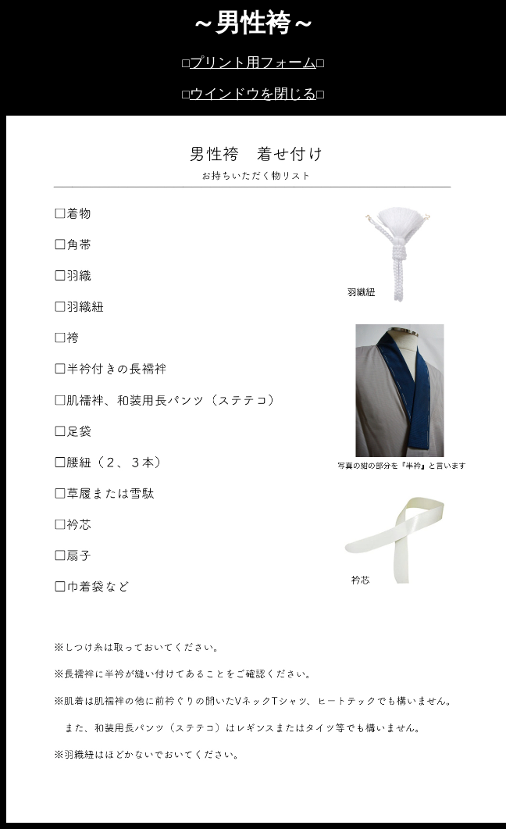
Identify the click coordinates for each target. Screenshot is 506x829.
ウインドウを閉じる (253, 94)
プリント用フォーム (253, 62)
